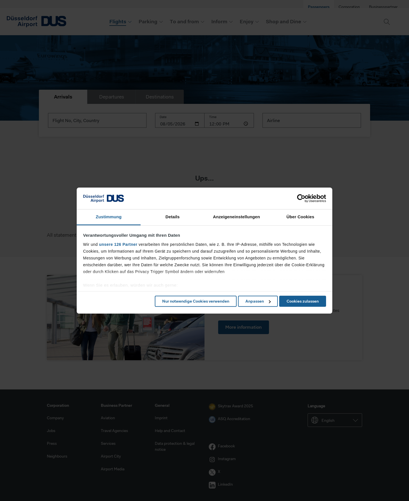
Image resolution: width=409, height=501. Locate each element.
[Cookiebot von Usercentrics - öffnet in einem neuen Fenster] (301, 198)
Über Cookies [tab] (300, 216)
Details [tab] (173, 216)
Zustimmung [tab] (109, 216)
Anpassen (258, 301)
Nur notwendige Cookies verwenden (195, 301)
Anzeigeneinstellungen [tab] (236, 216)
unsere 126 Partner (118, 244)
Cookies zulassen (303, 301)
